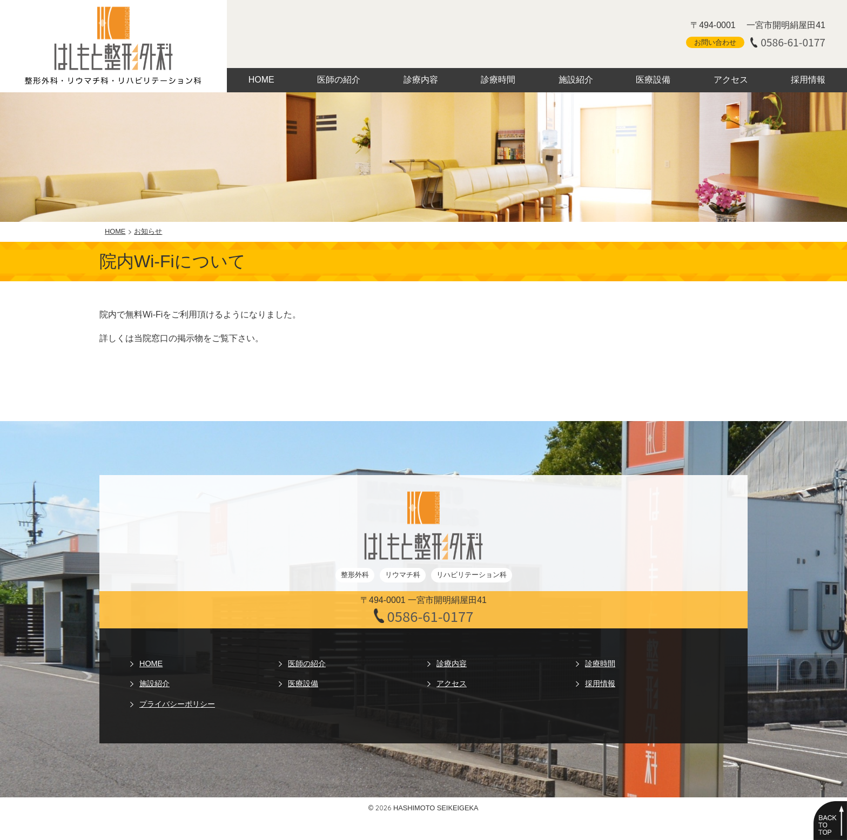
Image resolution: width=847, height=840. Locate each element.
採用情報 (808, 79)
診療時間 (498, 79)
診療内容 (421, 79)
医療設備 (653, 79)
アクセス (731, 79)
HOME (261, 79)
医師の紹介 (338, 79)
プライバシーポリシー (177, 704)
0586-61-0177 (793, 42)
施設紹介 (576, 79)
